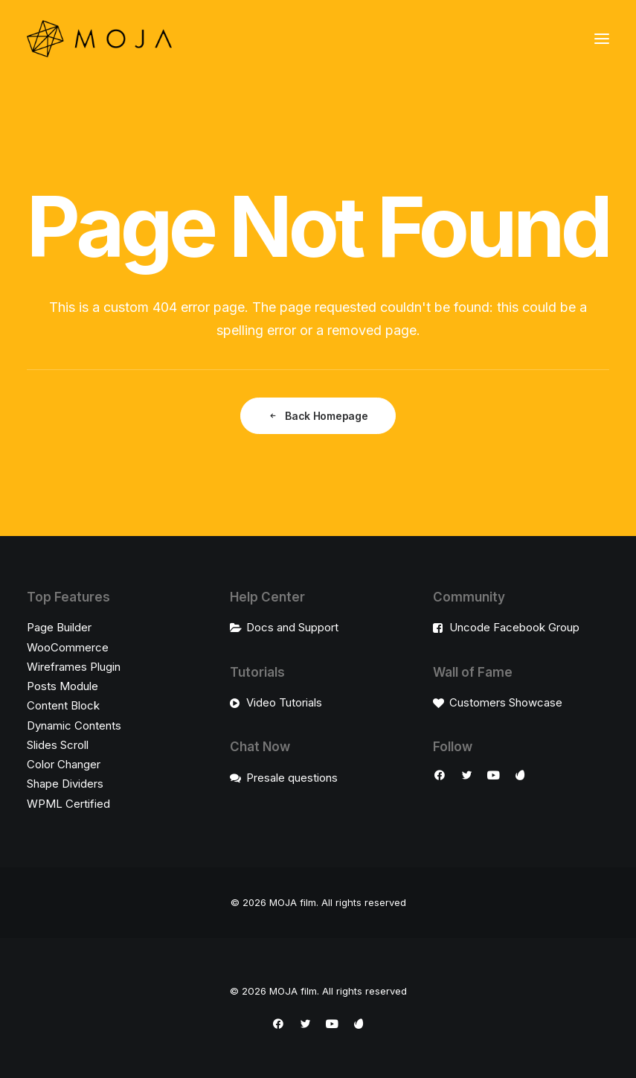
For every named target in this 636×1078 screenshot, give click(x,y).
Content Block (63, 705)
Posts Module (62, 686)
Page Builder (59, 627)
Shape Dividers (65, 783)
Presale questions (292, 778)
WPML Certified (68, 804)
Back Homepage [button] (317, 415)
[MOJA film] (99, 38)
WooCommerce (68, 647)
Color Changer (63, 764)
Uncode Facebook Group (514, 627)
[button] (602, 38)
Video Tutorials (284, 702)
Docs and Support (292, 627)
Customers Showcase (505, 702)
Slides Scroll (58, 745)
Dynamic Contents (74, 725)
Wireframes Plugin (74, 667)
